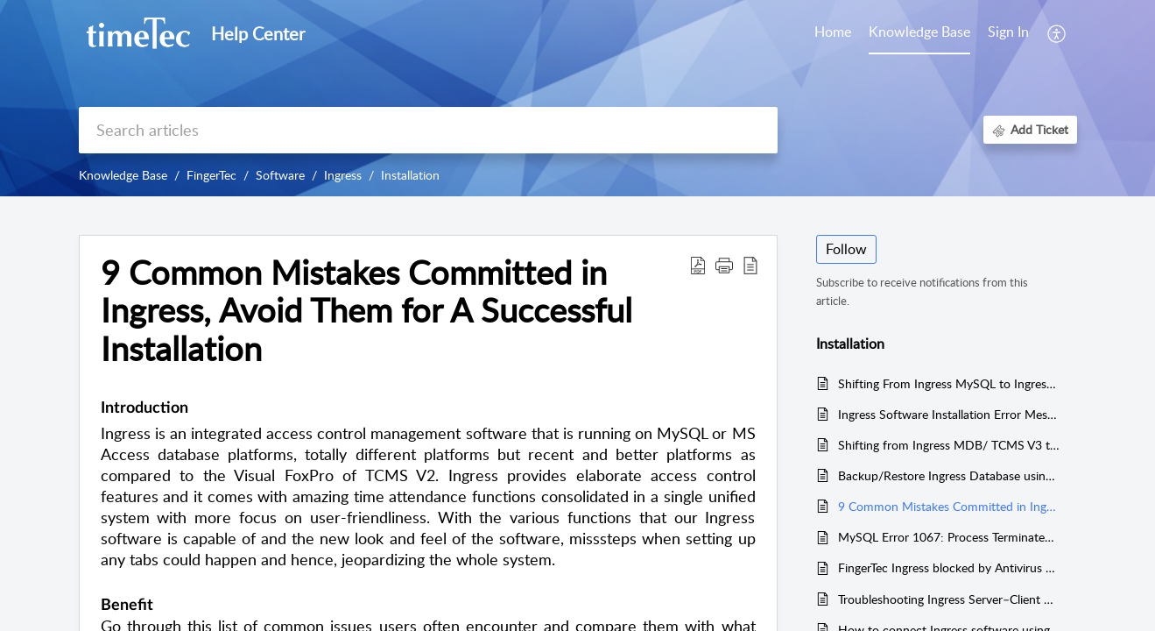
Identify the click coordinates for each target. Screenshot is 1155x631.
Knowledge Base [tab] (919, 31)
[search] (428, 130)
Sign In (1008, 31)
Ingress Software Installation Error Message (949, 414)
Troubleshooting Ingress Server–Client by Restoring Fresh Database (949, 599)
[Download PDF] (698, 264)
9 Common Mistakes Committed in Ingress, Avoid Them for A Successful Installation (366, 310)
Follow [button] (846, 249)
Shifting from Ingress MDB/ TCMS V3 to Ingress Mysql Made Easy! (949, 444)
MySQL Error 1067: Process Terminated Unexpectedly (949, 536)
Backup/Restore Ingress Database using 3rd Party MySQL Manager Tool (949, 475)
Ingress (343, 175)
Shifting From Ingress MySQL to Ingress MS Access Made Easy (949, 383)
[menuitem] (1008, 33)
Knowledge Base (123, 175)
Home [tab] (832, 31)
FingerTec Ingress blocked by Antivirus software (949, 567)
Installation (410, 175)
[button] (724, 264)
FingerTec (211, 175)
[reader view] (750, 264)
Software (280, 175)
